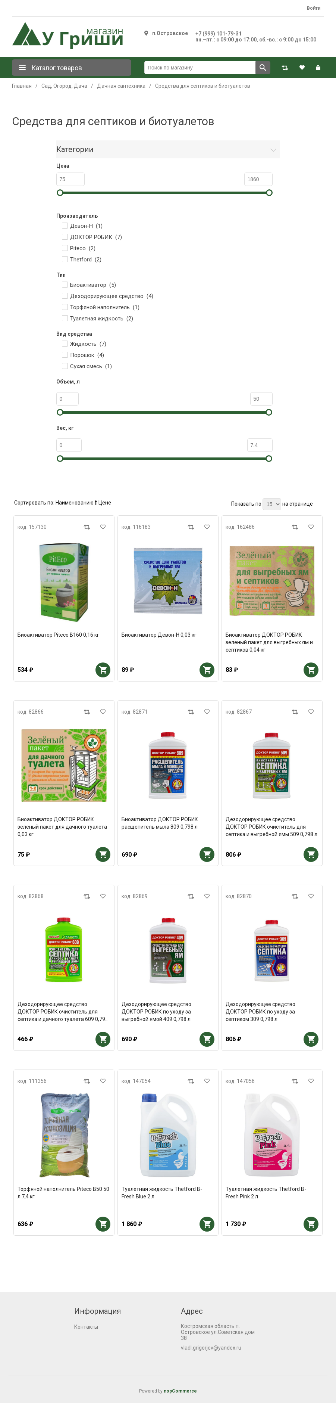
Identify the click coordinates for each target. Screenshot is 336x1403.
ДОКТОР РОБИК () (96, 237)
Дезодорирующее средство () (111, 296)
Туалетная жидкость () (101, 318)
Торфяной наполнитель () (104, 307)
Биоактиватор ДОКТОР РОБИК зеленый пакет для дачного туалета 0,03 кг (62, 826)
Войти (313, 8)
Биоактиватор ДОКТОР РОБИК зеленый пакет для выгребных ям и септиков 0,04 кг (269, 642)
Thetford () (85, 259)
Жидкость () (88, 344)
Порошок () (87, 355)
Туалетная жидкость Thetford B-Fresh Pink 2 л (266, 1192)
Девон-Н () (86, 226)
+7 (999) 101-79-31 (218, 34)
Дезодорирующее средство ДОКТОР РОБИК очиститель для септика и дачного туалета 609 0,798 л (63, 1012)
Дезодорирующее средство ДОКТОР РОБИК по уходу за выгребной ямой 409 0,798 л (156, 1011)
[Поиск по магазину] (200, 67)
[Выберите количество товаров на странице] (272, 504)
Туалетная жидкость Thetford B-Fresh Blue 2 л (162, 1192)
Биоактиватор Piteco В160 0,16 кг (58, 635)
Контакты (86, 1327)
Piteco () (82, 248)
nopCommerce (180, 1391)
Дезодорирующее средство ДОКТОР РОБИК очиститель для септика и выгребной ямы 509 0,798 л (271, 826)
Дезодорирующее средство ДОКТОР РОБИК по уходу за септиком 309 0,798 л (260, 1011)
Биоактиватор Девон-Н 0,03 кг (159, 635)
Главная (22, 86)
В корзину (102, 669)
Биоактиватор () (93, 285)
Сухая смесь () (91, 366)
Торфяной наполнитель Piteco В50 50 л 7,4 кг (63, 1192)
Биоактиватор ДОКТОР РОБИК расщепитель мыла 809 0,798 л (160, 823)
